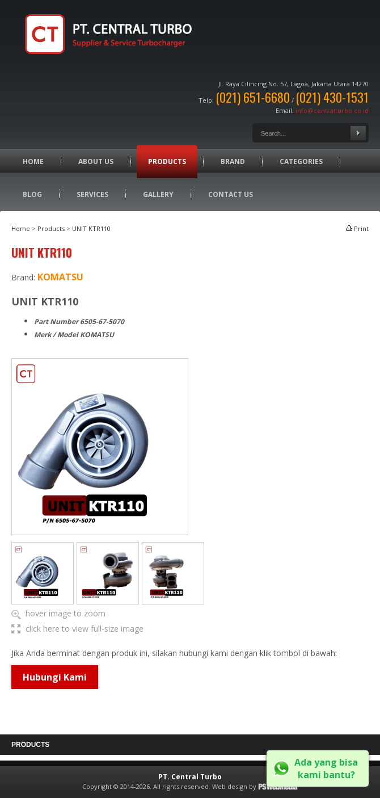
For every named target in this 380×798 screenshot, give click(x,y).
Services (92, 194)
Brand (233, 161)
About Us (95, 161)
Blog (32, 194)
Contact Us (230, 194)
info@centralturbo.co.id (332, 110)
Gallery (158, 194)
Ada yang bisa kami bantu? (326, 768)
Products (167, 161)
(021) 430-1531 (332, 97)
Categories (301, 161)
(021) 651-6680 (253, 97)
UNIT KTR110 (91, 228)
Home (33, 161)
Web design (229, 786)
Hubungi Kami (55, 677)
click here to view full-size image (84, 628)
